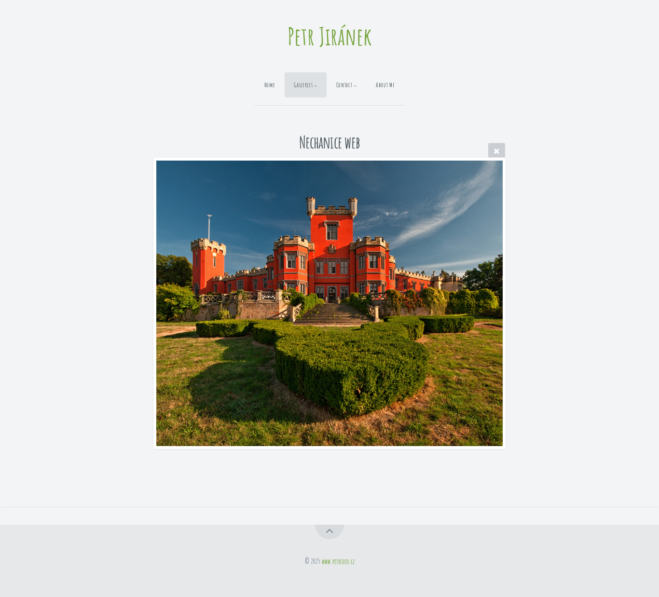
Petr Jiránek (330, 36)
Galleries (303, 85)
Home (269, 85)
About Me (385, 85)
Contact (344, 85)
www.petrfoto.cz (338, 561)
